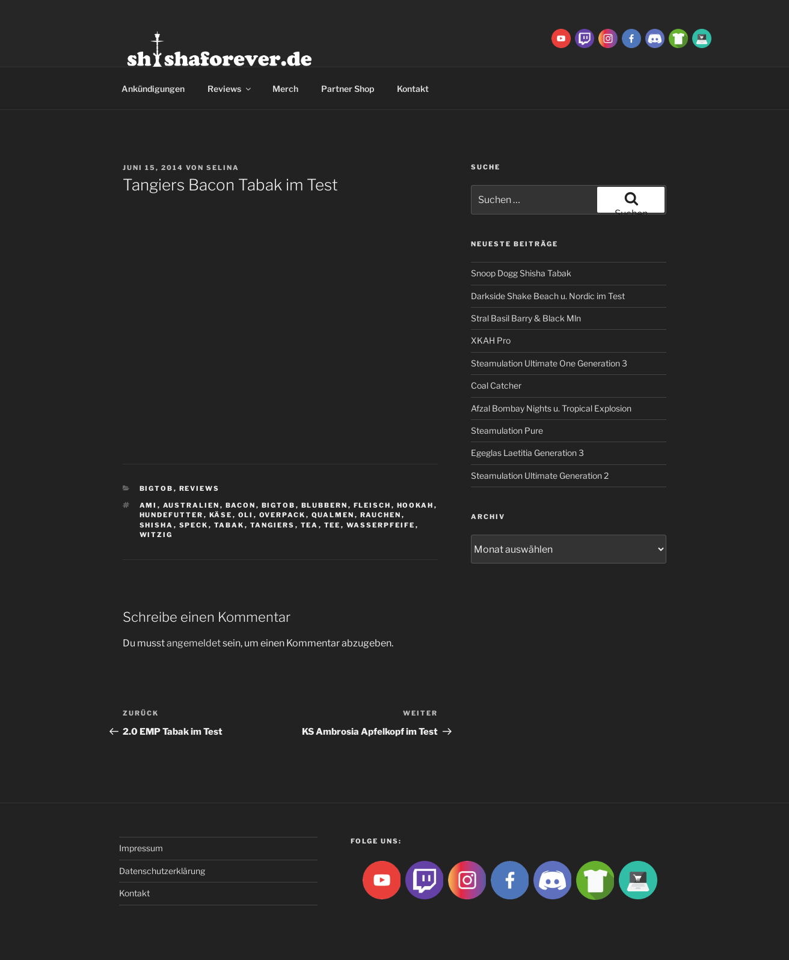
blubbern (324, 505)
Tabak (229, 525)
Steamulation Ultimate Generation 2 (540, 475)
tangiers (272, 525)
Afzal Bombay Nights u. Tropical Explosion (551, 408)
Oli (246, 515)
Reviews (230, 89)
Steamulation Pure (507, 430)
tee (332, 525)
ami (149, 505)
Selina (222, 167)
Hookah (415, 505)
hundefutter (172, 515)
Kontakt (413, 89)
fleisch (372, 505)
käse (221, 515)
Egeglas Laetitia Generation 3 (527, 453)
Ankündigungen (153, 89)
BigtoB (157, 488)
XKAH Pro (491, 340)
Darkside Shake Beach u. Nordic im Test (548, 296)
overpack (282, 515)
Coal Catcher (496, 385)
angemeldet (194, 643)
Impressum (141, 848)
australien (191, 505)
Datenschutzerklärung (162, 871)
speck (194, 525)
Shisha (157, 525)
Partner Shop (347, 89)
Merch (285, 89)
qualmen (333, 515)
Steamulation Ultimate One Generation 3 (549, 363)
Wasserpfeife (381, 525)
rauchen (381, 515)
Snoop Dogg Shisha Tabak (521, 273)
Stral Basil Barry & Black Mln (526, 318)
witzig (156, 534)
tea (310, 525)
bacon (241, 505)
